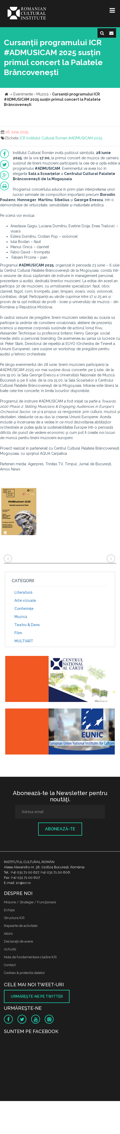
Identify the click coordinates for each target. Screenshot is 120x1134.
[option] (19, 512)
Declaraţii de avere (18, 941)
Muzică (20, 617)
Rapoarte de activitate (20, 926)
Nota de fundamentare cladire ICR (30, 957)
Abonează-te (60, 828)
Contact (10, 965)
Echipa (9, 910)
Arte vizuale (25, 600)
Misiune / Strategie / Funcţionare (30, 902)
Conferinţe (23, 608)
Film (18, 633)
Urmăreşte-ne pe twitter (37, 996)
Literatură (23, 592)
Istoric (8, 933)
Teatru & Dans (27, 625)
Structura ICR (14, 918)
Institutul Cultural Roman (46, 138)
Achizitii (10, 949)
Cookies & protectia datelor (24, 973)
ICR (22, 138)
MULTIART (23, 641)
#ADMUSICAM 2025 (85, 138)
